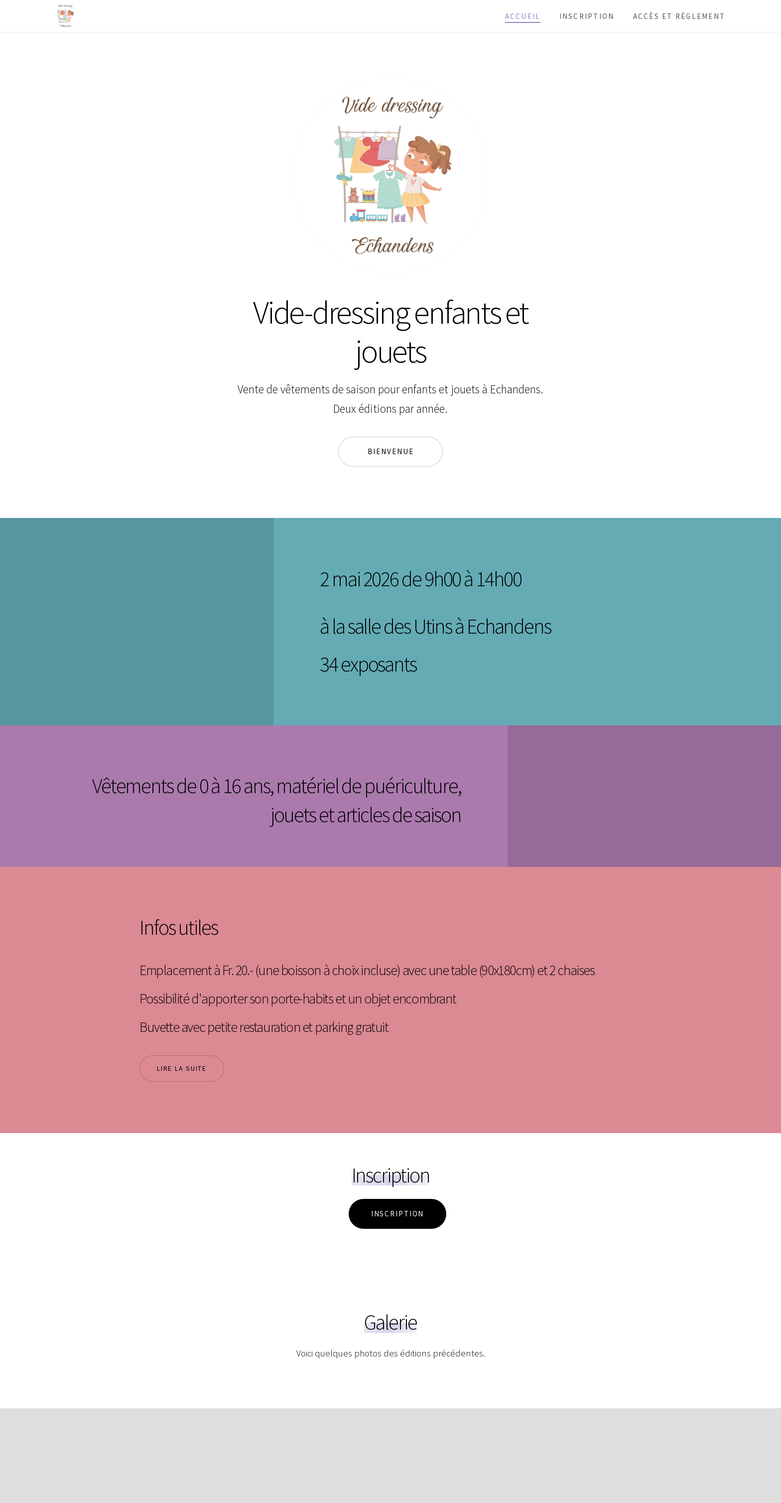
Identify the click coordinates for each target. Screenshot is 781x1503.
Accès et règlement (679, 16)
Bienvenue (391, 451)
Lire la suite (182, 1068)
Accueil (523, 16)
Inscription (587, 16)
